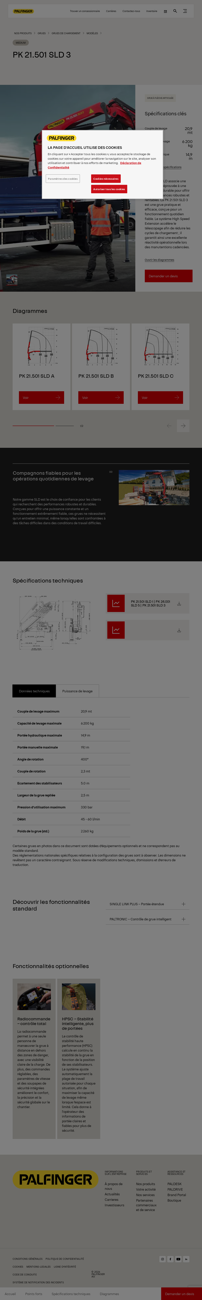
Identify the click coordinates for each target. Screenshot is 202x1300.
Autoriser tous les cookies (109, 189)
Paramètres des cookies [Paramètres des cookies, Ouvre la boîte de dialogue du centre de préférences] (63, 178)
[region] (102, 164)
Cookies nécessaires (106, 178)
